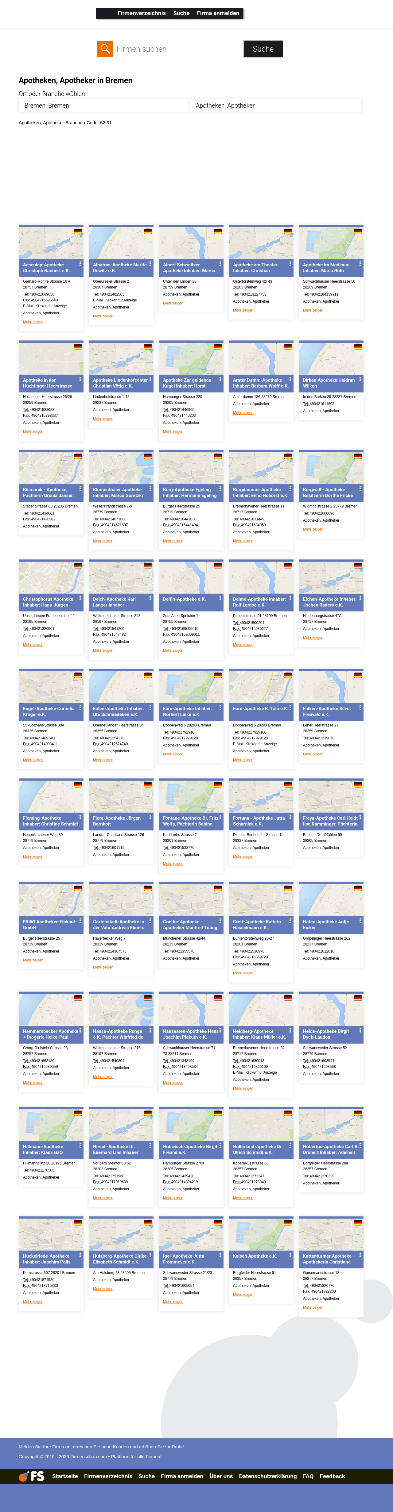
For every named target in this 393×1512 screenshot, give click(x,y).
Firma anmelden (218, 13)
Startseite (65, 1476)
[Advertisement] (202, 177)
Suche (181, 13)
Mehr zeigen (33, 322)
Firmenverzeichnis (142, 13)
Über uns (221, 1476)
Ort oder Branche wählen (52, 93)
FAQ (308, 1476)
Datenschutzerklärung (268, 1476)
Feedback (332, 1476)
